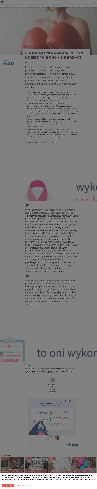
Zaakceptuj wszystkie (8, 485)
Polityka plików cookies (27, 485)
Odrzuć (17, 485)
